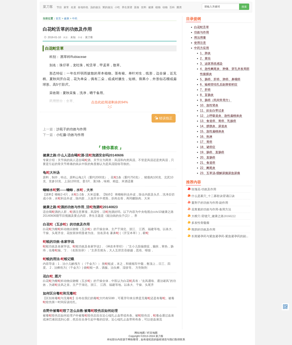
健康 (150, 7)
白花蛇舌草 (201, 27)
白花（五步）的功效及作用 (66, 224)
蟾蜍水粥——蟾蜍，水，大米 (68, 190)
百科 (172, 7)
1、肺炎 (205, 53)
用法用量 (200, 37)
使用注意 (200, 42)
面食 (136, 7)
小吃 (117, 7)
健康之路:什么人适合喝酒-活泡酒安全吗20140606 (83, 155)
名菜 (73, 7)
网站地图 (139, 332)
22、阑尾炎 (207, 167)
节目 (59, 7)
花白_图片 (52, 276)
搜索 (244, 6)
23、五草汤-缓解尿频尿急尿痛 (220, 173)
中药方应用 (201, 48)
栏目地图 (152, 332)
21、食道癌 (207, 162)
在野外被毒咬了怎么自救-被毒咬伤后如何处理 (80, 311)
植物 (158, 7)
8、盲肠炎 (207, 94)
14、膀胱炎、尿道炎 (213, 126)
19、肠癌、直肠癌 (212, 152)
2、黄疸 (205, 58)
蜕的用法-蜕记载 (58, 259)
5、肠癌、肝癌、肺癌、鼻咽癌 (220, 79)
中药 (74, 18)
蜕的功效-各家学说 (58, 242)
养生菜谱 (127, 7)
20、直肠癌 (207, 157)
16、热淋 (206, 136)
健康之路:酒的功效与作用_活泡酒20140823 (80, 207)
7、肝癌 (205, 89)
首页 (58, 18)
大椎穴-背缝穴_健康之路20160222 (213, 215)
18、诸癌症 (207, 147)
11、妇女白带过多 (212, 110)
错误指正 (163, 118)
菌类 (179, 7)
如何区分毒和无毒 (59, 293)
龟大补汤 (51, 172)
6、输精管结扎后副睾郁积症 (218, 84)
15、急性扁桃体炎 (212, 131)
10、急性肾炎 (209, 105)
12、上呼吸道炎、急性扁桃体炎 (221, 115)
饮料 (143, 7)
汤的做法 (95, 7)
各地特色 (83, 7)
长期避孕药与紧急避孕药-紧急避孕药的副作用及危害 (220, 236)
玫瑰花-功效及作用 (203, 189)
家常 (66, 7)
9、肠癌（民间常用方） (215, 100)
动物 (165, 7)
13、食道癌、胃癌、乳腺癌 (218, 121)
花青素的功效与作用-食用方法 (211, 209)
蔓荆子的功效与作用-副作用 (209, 202)
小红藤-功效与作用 (70, 135)
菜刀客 (48, 7)
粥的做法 (107, 7)
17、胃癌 (206, 141)
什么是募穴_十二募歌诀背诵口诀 (213, 195)
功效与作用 (201, 32)
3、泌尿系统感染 (211, 63)
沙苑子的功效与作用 (71, 129)
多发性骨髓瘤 (200, 222)
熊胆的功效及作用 (203, 229)
